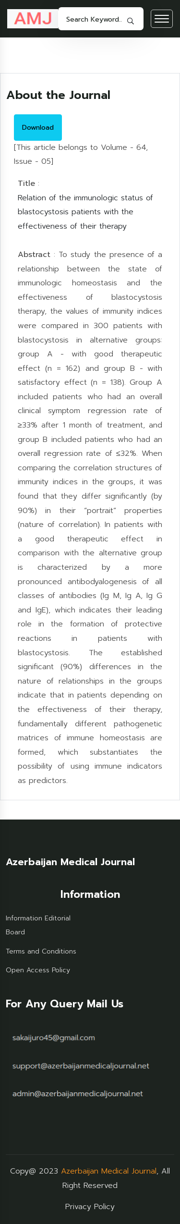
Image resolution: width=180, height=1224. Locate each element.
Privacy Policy (90, 1206)
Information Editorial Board (38, 925)
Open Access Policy (38, 970)
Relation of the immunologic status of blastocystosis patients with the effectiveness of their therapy (85, 212)
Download (38, 127)
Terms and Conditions (41, 951)
